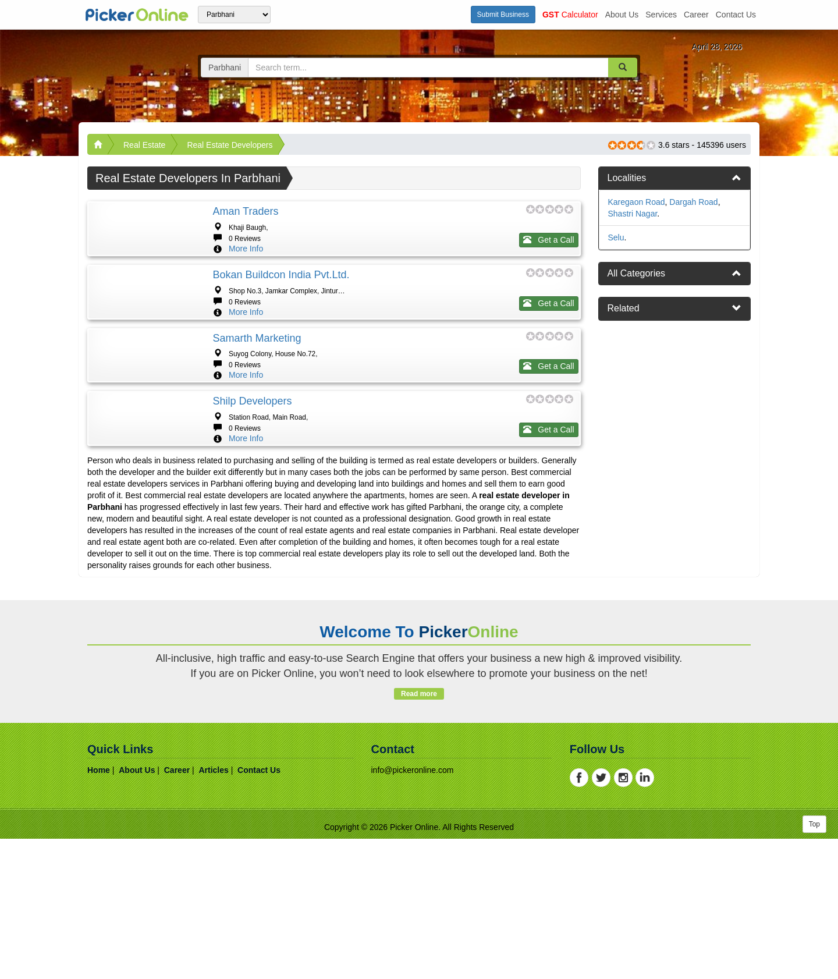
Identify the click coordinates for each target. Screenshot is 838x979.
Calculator (570, 14)
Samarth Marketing (256, 408)
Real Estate (144, 145)
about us (622, 14)
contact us (736, 14)
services (661, 14)
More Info (246, 248)
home (98, 910)
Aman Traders (245, 211)
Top (814, 964)
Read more (419, 834)
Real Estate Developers (229, 145)
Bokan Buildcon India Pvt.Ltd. (280, 309)
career (696, 14)
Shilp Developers (252, 506)
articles (213, 910)
